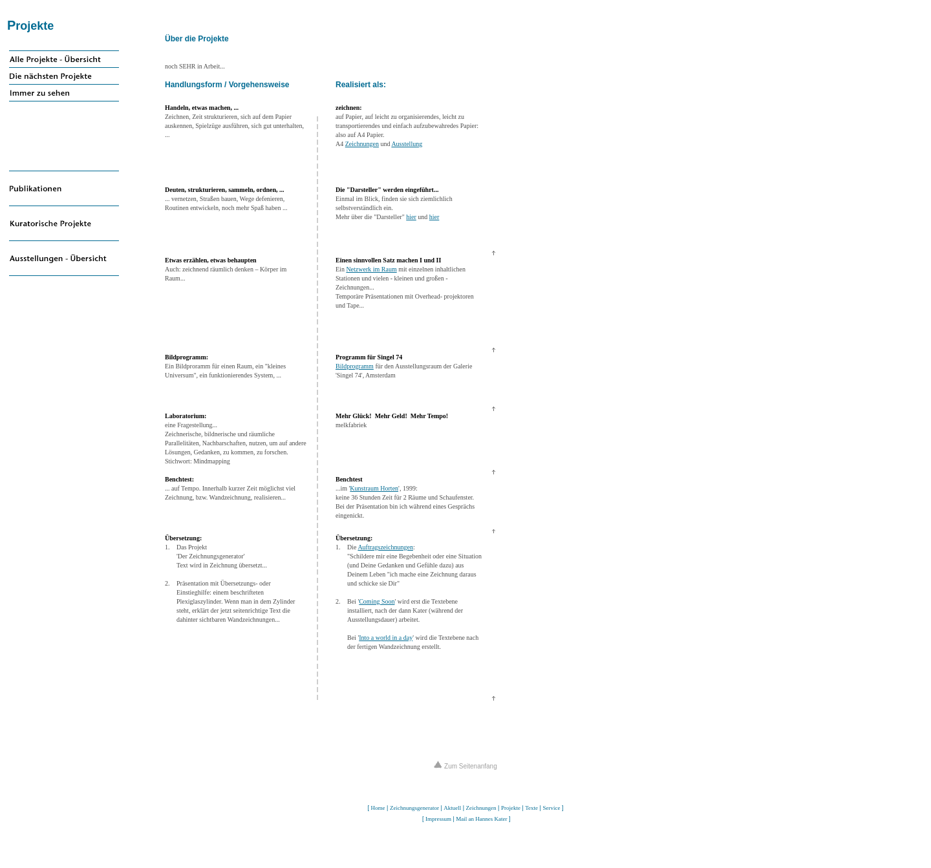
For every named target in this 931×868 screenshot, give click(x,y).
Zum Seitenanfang (465, 766)
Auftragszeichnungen (385, 547)
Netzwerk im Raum (371, 269)
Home (378, 808)
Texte (531, 808)
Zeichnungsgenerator (414, 808)
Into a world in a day (385, 637)
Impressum (438, 819)
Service (551, 808)
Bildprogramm (355, 366)
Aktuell (452, 808)
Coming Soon (376, 601)
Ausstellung (406, 143)
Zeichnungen (362, 143)
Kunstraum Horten (374, 488)
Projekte (510, 808)
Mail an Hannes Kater (481, 819)
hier (411, 216)
